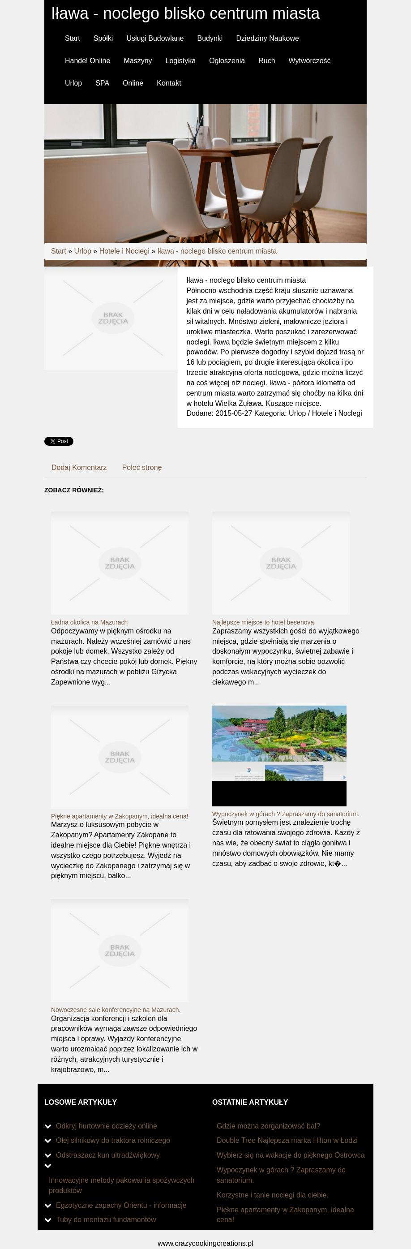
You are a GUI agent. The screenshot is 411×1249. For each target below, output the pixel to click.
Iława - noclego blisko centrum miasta (217, 251)
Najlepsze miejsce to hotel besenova (263, 622)
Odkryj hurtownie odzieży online (106, 1126)
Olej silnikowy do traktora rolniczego (113, 1140)
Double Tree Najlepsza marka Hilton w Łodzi (287, 1140)
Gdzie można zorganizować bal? (268, 1126)
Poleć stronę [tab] (142, 467)
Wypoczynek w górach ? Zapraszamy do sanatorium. (286, 814)
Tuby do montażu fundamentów (106, 1219)
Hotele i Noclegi (124, 251)
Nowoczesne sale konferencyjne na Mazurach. (116, 1009)
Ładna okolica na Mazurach (89, 622)
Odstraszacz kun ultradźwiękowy (108, 1155)
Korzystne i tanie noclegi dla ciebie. (273, 1195)
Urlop (82, 251)
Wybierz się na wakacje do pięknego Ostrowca (291, 1155)
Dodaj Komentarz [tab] (79, 467)
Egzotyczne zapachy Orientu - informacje (121, 1205)
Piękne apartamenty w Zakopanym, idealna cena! (119, 816)
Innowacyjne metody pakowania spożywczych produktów (122, 1185)
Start (58, 251)
